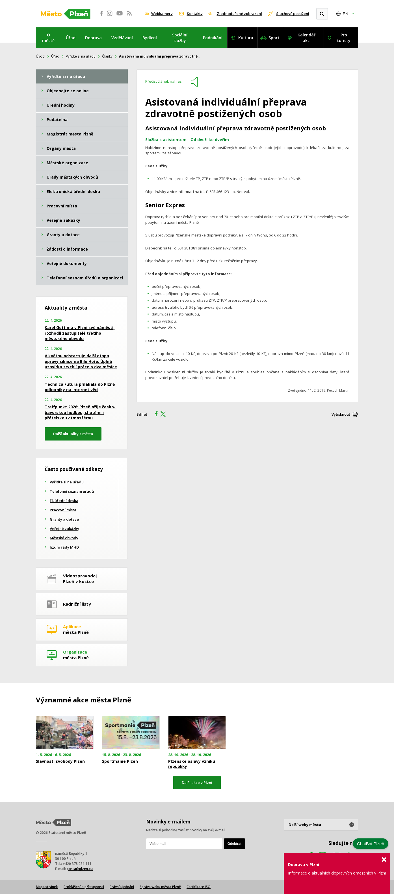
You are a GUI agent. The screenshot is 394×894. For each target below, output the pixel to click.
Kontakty (195, 13)
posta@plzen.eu (80, 868)
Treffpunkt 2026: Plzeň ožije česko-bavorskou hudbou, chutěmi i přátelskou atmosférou (80, 412)
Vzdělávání (122, 37)
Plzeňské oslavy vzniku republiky (191, 764)
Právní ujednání (122, 886)
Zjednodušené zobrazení (239, 13)
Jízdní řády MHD (64, 547)
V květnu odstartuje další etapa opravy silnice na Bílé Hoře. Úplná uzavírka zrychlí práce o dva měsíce (81, 361)
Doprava (93, 37)
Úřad (70, 37)
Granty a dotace (64, 519)
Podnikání (212, 37)
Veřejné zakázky (64, 528)
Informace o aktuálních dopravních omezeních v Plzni (337, 873)
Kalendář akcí (306, 37)
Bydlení (149, 37)
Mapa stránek (47, 886)
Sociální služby (179, 37)
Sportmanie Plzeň (120, 761)
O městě (48, 37)
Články (107, 56)
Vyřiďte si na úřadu (81, 56)
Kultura (245, 37)
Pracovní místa (63, 509)
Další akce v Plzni (197, 782)
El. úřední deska (64, 500)
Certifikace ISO (199, 886)
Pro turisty (343, 37)
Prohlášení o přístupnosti (84, 886)
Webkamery (162, 13)
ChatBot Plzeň (370, 843)
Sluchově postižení (292, 13)
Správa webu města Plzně (160, 886)
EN (345, 14)
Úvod (40, 56)
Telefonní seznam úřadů (72, 491)
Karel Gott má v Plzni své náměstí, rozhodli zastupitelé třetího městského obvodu (79, 333)
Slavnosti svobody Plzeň (60, 761)
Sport (274, 37)
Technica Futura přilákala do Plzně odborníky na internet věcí (80, 387)
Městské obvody (64, 537)
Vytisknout (341, 414)
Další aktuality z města (73, 433)
